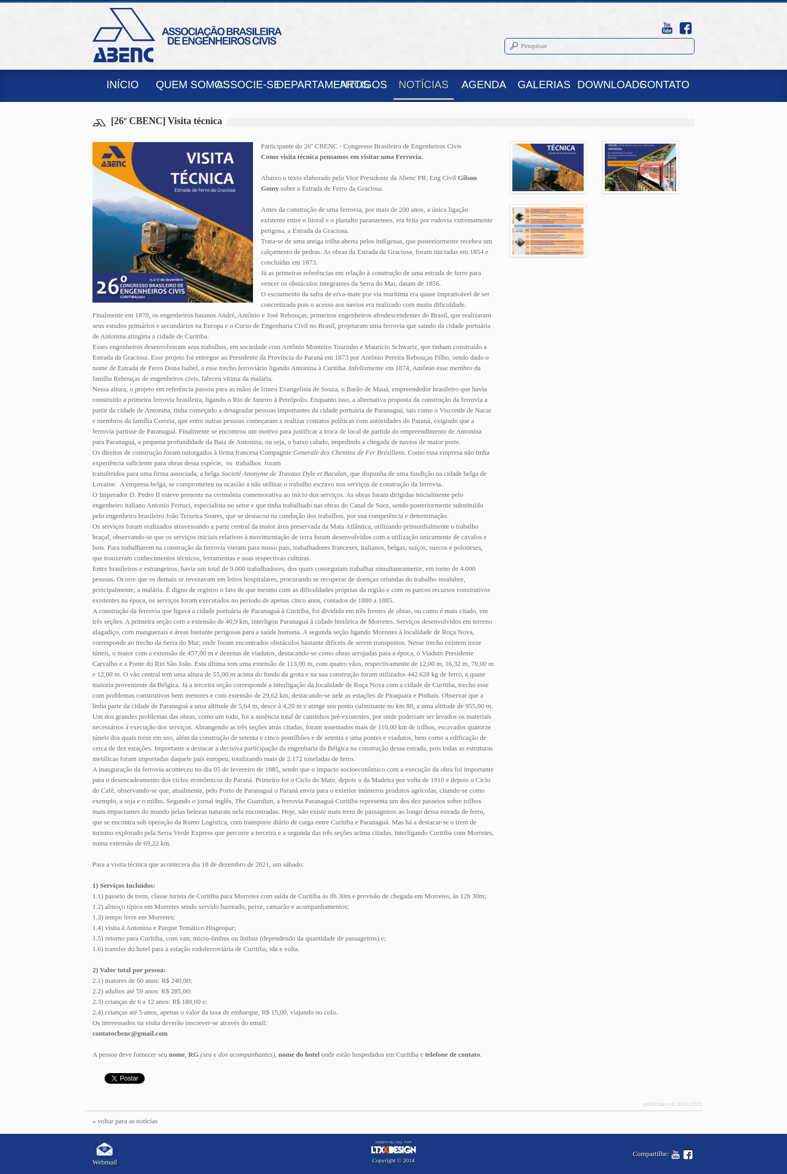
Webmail (104, 1154)
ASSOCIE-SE (244, 84)
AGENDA (484, 84)
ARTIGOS (363, 84)
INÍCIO (122, 84)
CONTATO (664, 84)
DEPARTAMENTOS (304, 84)
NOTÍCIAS (423, 84)
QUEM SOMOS (184, 84)
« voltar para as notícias (124, 1121)
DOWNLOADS (605, 84)
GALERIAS (544, 84)
